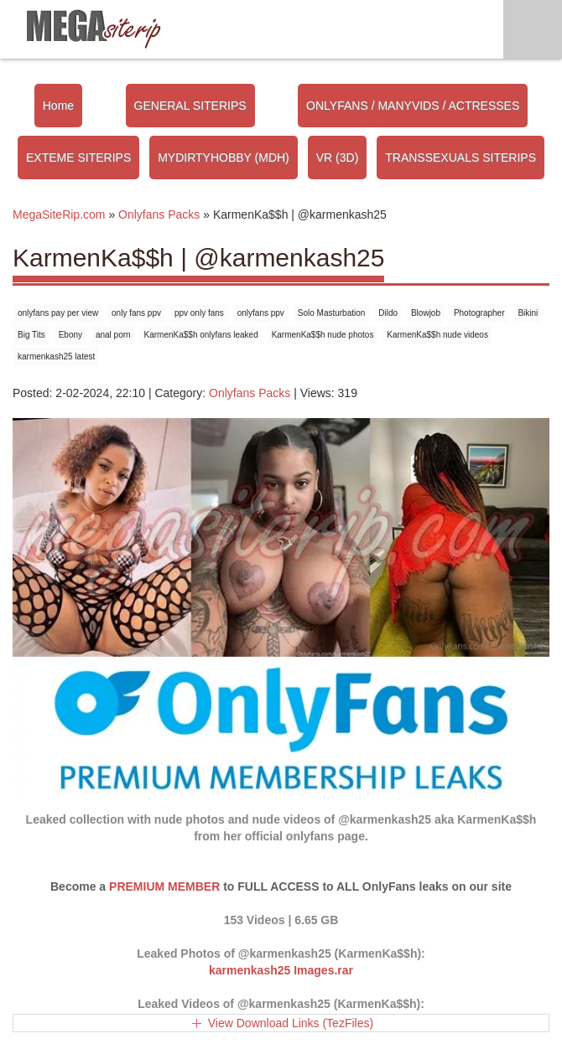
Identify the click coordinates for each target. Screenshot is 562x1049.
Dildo (388, 313)
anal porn (113, 334)
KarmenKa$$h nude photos (323, 334)
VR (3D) (337, 157)
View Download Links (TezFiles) (290, 1023)
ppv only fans (199, 313)
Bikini (528, 313)
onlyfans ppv (260, 313)
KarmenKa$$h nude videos (437, 334)
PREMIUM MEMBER (164, 886)
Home (58, 105)
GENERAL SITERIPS (190, 105)
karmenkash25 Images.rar (281, 970)
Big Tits (31, 334)
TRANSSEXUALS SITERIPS (460, 157)
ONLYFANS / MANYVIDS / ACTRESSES (412, 105)
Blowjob (425, 313)
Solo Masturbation (332, 313)
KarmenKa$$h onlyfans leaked (201, 334)
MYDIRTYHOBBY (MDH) (223, 157)
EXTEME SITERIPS (78, 157)
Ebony (70, 334)
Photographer (479, 313)
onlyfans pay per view (58, 313)
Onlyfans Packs (249, 393)
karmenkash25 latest (56, 356)
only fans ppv (136, 313)
